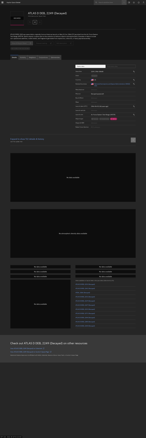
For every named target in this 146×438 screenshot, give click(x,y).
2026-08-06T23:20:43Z (14, 437)
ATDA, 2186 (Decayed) (83, 293)
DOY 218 (3, 437)
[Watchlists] (133, 2)
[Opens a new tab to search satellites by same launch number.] (134, 71)
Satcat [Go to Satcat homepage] (13, 2)
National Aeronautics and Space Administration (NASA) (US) (112, 85)
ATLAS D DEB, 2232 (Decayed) (85, 284)
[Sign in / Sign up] (143, 2)
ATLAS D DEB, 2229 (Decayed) (85, 301)
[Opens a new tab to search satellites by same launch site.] (134, 114)
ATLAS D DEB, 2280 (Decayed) (85, 322)
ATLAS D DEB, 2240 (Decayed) (85, 326)
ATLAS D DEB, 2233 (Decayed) (85, 309)
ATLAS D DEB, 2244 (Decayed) (85, 317)
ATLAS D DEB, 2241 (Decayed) (85, 288)
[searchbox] (108, 2)
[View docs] (129, 2)
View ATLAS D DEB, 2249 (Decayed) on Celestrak (27, 348)
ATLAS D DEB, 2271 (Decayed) (85, 313)
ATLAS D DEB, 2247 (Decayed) (85, 305)
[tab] (14, 57)
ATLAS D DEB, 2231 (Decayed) (85, 297)
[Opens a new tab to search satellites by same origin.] (134, 80)
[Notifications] (138, 2)
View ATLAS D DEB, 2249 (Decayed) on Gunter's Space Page (30, 352)
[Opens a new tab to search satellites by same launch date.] (134, 106)
